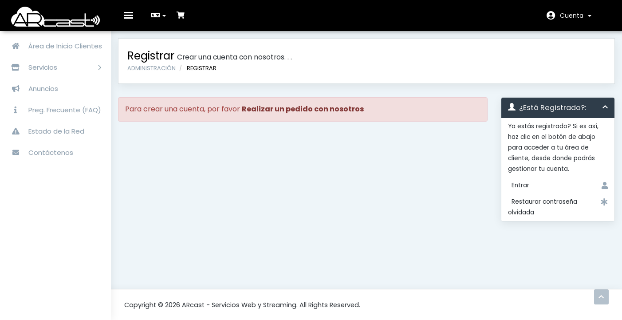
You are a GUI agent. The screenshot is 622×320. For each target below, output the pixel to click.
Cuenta (575, 15)
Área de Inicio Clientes (53, 46)
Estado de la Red (44, 131)
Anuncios (31, 88)
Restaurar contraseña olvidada (553, 213)
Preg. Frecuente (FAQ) (52, 110)
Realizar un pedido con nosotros (309, 116)
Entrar (553, 192)
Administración (158, 74)
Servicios (52, 67)
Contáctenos (38, 152)
